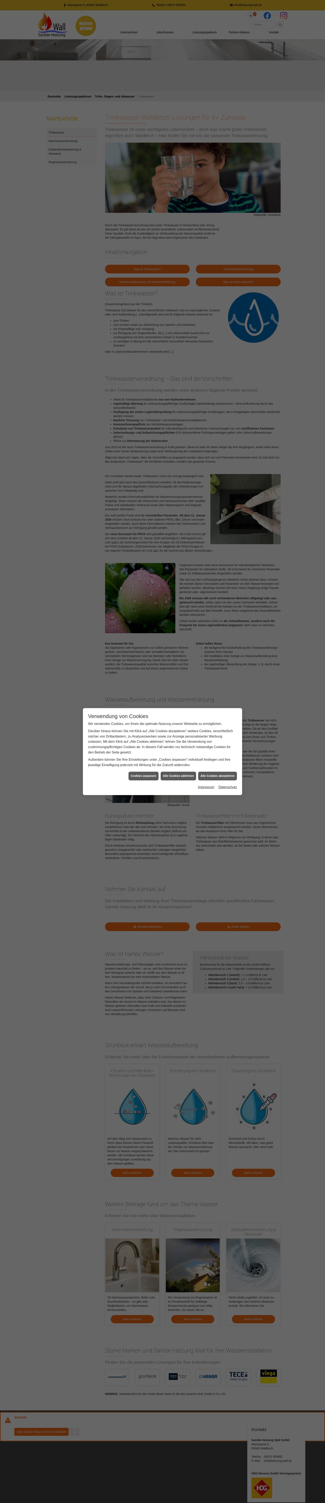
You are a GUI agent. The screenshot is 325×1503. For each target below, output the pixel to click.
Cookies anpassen (143, 775)
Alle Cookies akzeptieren (217, 775)
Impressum (206, 787)
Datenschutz (227, 787)
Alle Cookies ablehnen (178, 775)
